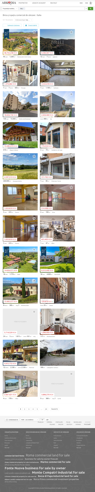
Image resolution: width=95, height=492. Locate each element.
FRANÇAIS (40, 422)
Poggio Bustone (80, 445)
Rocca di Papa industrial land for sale (58, 476)
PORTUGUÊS (59, 422)
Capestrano (29, 440)
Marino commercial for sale (55, 462)
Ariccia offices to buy (11, 481)
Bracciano (7, 442)
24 (46, 409)
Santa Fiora (29, 445)
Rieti (55, 442)
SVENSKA (78, 424)
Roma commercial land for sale (48, 455)
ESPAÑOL (49, 422)
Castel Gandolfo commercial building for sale (17, 473)
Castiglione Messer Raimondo (33, 442)
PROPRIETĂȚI (23, 3)
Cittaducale (79, 438)
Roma (6, 435)
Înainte (54, 409)
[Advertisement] (84, 39)
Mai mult (7, 447)
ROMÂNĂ (87, 422)
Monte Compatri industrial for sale (58, 472)
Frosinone (79, 440)
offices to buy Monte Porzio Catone (17, 465)
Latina (6, 445)
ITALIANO (52, 424)
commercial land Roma (14, 456)
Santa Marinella (58, 440)
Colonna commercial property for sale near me (20, 476)
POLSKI (68, 422)
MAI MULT (53, 3)
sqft (47, 419)
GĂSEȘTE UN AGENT (39, 3)
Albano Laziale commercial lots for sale (18, 479)
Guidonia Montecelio (10, 438)
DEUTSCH (69, 424)
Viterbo (78, 442)
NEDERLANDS (78, 422)
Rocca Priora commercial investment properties (56, 479)
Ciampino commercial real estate (14, 459)
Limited (47, 488)
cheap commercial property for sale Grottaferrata (22, 462)
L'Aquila (56, 445)
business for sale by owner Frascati (41, 459)
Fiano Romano (8, 440)
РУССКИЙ (87, 424)
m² (42, 419)
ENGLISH (60, 424)
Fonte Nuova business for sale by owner (35, 468)
